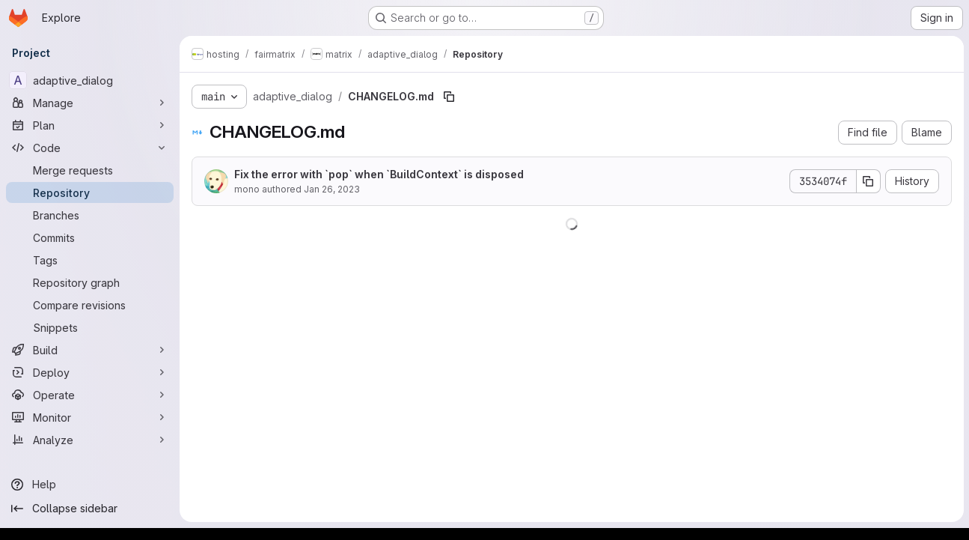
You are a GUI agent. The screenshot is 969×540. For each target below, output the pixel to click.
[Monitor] (90, 417)
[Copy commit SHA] (868, 181)
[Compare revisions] (90, 304)
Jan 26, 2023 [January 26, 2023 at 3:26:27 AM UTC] (332, 189)
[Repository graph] (90, 282)
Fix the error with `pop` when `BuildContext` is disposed (379, 174)
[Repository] (90, 192)
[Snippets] (90, 327)
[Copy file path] (449, 97)
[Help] (90, 484)
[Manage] (90, 102)
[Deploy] (90, 372)
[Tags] (90, 259)
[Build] (90, 349)
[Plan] (90, 125)
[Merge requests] (90, 170)
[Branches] (90, 214)
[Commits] (90, 237)
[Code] (90, 147)
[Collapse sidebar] (90, 508)
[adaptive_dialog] (90, 80)
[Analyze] (90, 439)
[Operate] (90, 394)
